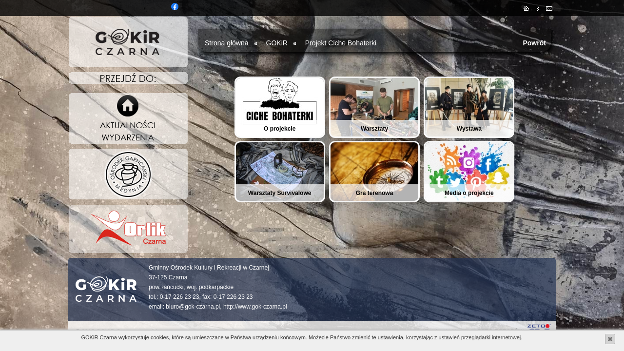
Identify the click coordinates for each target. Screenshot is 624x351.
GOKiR (277, 43)
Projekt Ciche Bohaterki (340, 43)
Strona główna (227, 43)
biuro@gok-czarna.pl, (193, 306)
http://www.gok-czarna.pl (255, 306)
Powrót (534, 43)
